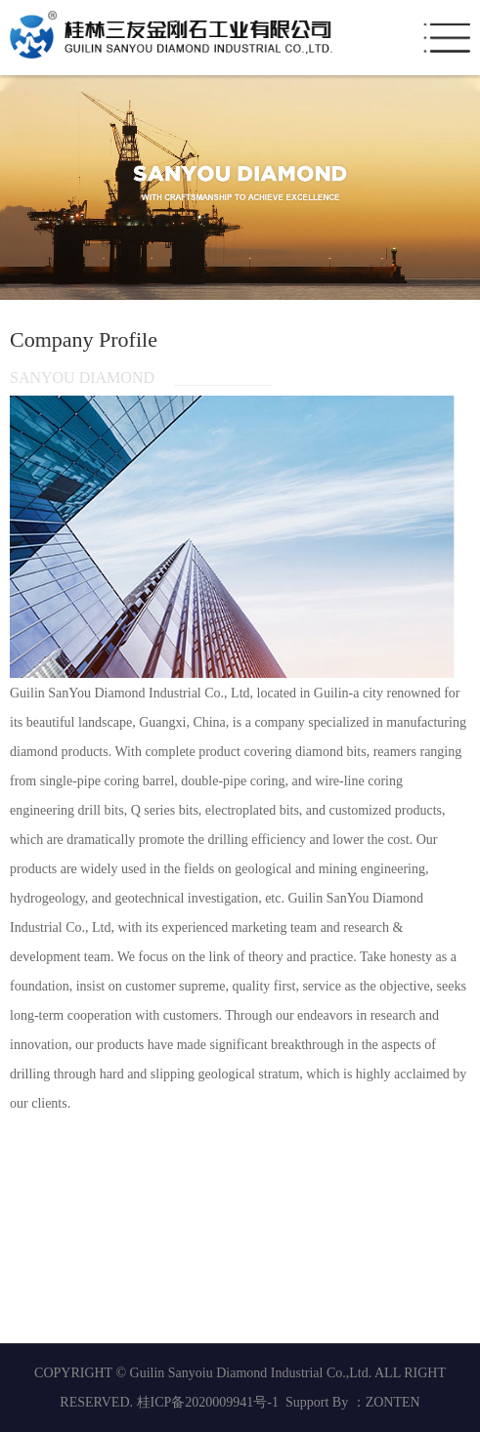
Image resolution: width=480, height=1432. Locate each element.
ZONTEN (393, 1402)
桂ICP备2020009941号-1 (208, 1402)
